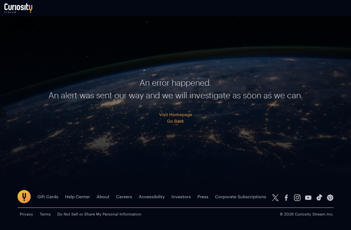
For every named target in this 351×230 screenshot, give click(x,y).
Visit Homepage (175, 119)
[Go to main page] (31, 10)
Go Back (175, 125)
